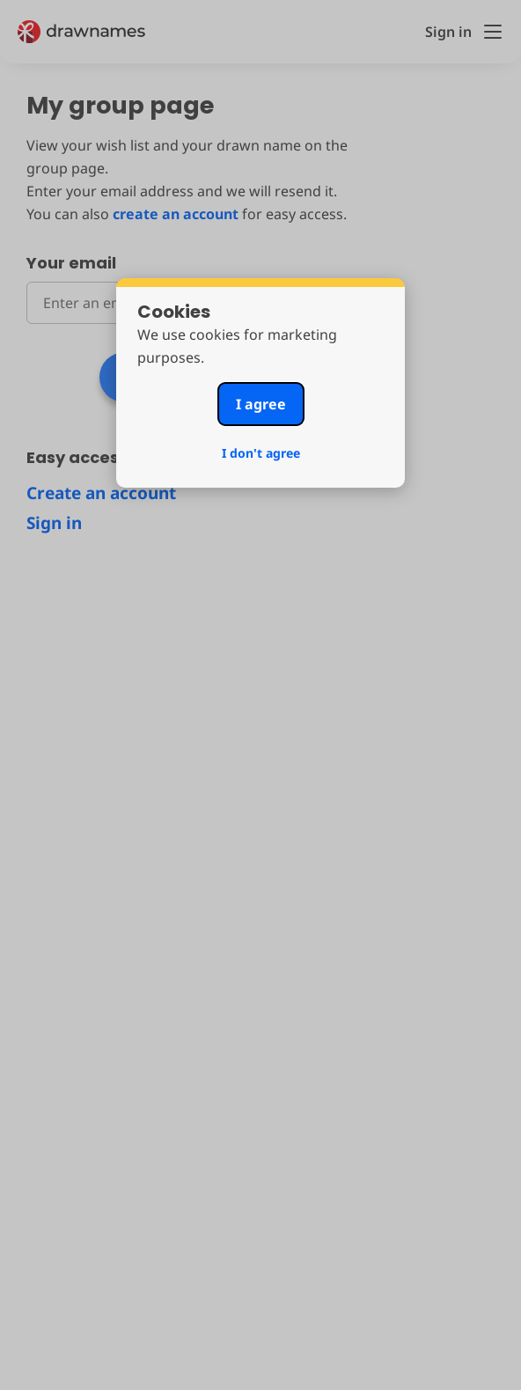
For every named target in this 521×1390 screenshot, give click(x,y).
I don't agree (261, 453)
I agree (261, 404)
